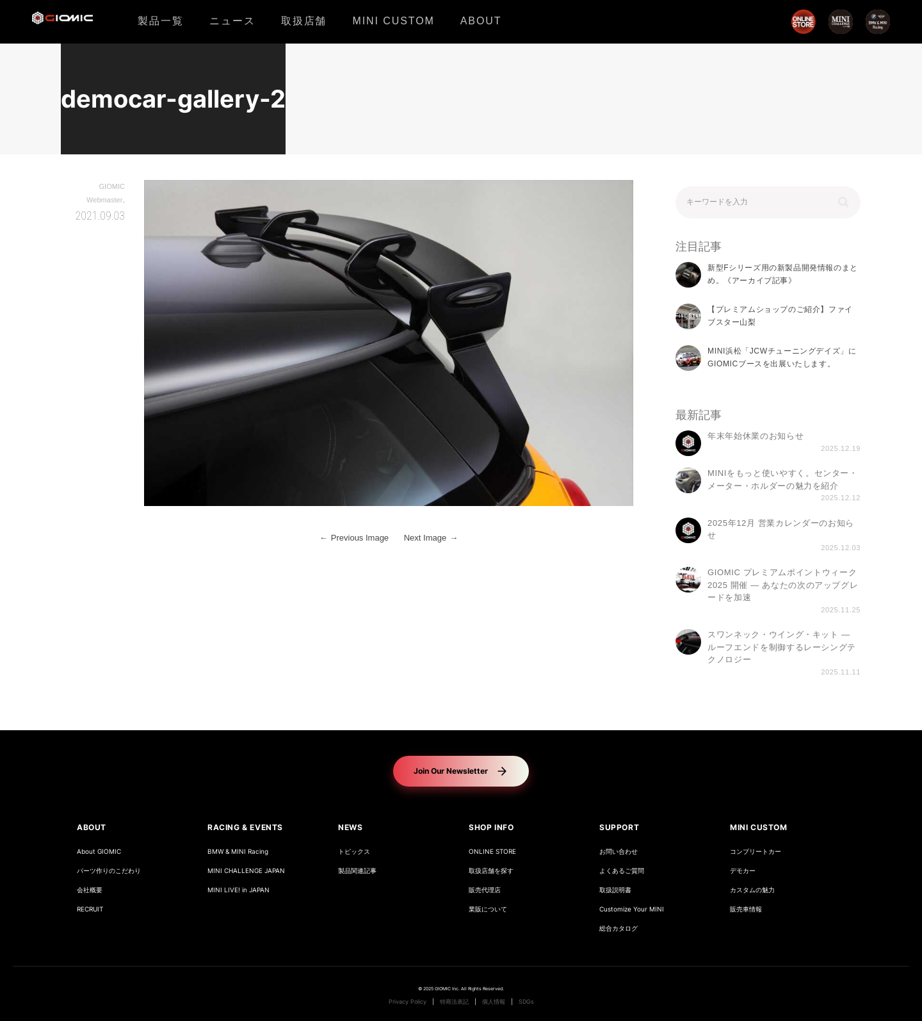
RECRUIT (90, 909)
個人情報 (493, 1002)
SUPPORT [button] (619, 827)
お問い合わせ (618, 851)
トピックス (354, 851)
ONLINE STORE (492, 851)
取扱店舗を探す (491, 870)
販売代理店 (485, 890)
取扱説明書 (615, 890)
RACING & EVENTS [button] (245, 827)
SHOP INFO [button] (491, 827)
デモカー (743, 870)
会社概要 (89, 890)
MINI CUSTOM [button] (759, 827)
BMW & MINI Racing (237, 851)
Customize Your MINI (631, 909)
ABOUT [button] (91, 827)
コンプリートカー (755, 851)
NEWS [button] (350, 827)
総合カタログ (618, 928)
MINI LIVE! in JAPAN (238, 890)
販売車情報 (746, 909)
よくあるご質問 (621, 870)
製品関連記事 (357, 870)
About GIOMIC (99, 851)
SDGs (526, 1002)
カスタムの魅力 (752, 890)
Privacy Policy (407, 1002)
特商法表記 (454, 1002)
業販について (488, 909)
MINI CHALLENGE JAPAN (246, 870)
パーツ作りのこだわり (109, 870)
